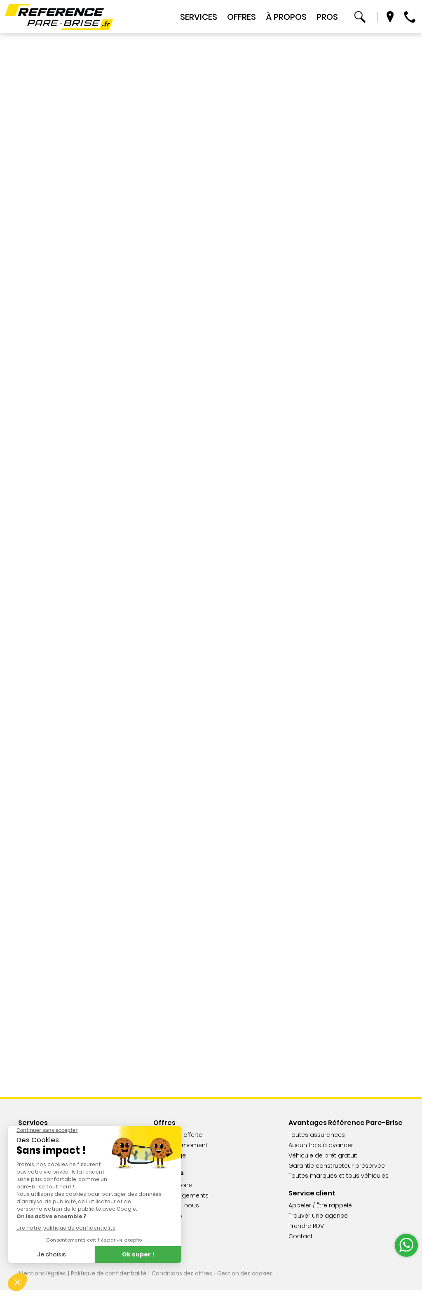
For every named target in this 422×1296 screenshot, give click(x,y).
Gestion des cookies (249, 1279)
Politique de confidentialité (110, 1279)
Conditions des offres (184, 1279)
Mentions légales (43, 1279)
